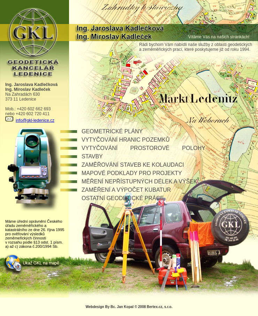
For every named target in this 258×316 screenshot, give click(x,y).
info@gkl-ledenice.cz (29, 120)
